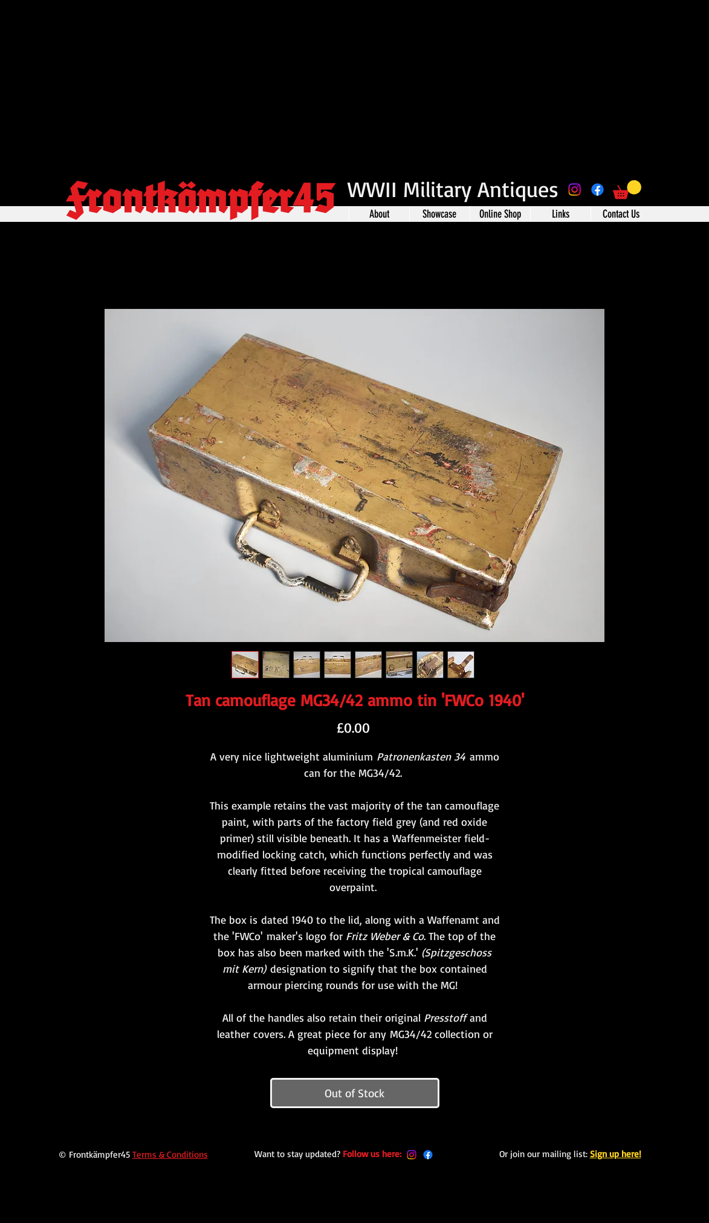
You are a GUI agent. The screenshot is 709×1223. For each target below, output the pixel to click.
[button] (627, 189)
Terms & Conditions (170, 1154)
